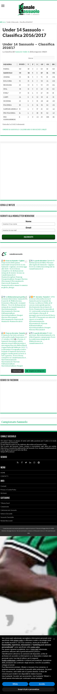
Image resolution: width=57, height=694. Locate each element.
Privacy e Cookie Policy (8, 504)
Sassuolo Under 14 (22, 52)
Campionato (5, 521)
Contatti (3, 501)
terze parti (34, 649)
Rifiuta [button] (15, 684)
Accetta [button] (42, 684)
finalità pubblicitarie (9, 660)
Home (3, 22)
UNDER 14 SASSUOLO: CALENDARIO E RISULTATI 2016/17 (25, 129)
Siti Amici (4, 508)
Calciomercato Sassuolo (9, 525)
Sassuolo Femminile (7, 532)
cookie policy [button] (35, 647)
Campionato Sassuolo (14, 436)
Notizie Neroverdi (6, 535)
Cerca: (30, 58)
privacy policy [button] (18, 640)
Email (28, 228)
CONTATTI (4, 491)
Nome (28, 221)
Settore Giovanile (6, 528)
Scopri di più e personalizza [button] (28, 689)
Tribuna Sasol (5, 518)
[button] (17, 64)
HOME (3, 487)
